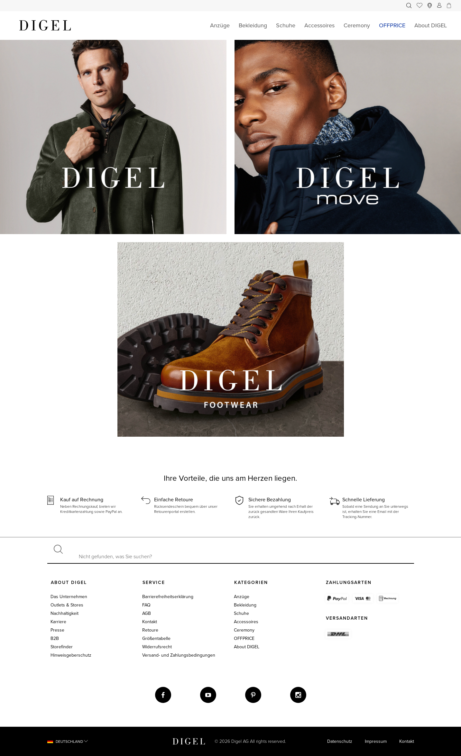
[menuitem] (409, 5)
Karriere (58, 621)
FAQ (146, 605)
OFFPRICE (244, 638)
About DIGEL (246, 647)
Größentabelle (156, 638)
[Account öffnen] (439, 5)
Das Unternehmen (69, 596)
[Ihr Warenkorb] (447, 5)
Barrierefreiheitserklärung (167, 596)
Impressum (376, 741)
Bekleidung (245, 605)
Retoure (150, 630)
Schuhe (241, 613)
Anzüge (241, 596)
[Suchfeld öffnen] (409, 5)
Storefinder (62, 647)
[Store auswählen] (430, 5)
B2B (55, 638)
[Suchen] (58, 550)
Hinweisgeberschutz (71, 655)
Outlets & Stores (67, 605)
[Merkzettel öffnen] (419, 5)
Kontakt (149, 621)
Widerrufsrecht (157, 647)
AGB (146, 613)
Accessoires (246, 621)
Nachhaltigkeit (64, 613)
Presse (57, 630)
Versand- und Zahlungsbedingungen (178, 655)
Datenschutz (339, 741)
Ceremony (244, 630)
